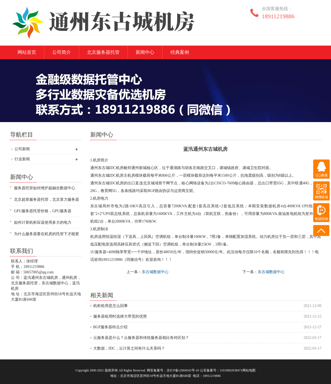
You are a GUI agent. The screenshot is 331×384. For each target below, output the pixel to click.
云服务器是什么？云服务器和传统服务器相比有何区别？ (141, 338)
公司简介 (61, 52)
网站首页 (27, 52)
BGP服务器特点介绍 (110, 327)
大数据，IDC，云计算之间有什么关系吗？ (129, 348)
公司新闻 (22, 149)
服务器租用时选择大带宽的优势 (120, 316)
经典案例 (179, 52)
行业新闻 (22, 159)
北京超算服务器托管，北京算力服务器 (46, 199)
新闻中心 (145, 52)
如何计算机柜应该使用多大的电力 (42, 222)
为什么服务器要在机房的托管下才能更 (46, 234)
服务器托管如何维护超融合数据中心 (44, 188)
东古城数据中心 (155, 272)
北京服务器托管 (103, 52)
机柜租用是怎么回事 (110, 306)
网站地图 (248, 370)
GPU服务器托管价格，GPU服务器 (42, 211)
